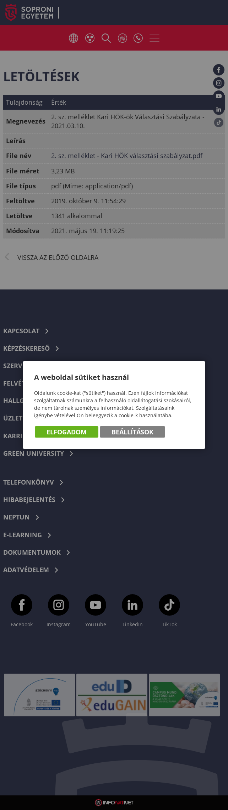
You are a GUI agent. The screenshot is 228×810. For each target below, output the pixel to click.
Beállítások (132, 432)
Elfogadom (67, 432)
